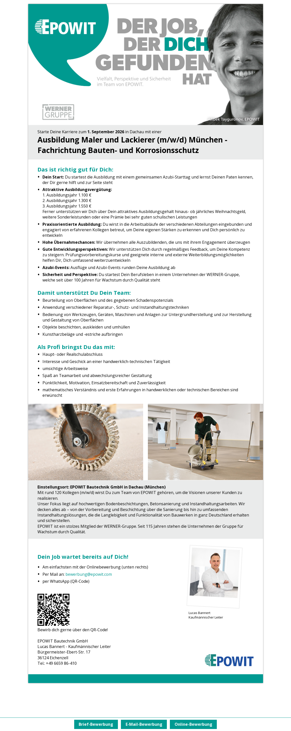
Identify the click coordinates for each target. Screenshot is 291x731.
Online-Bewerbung (195, 724)
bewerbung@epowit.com (88, 574)
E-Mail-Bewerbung (144, 724)
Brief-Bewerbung (94, 724)
